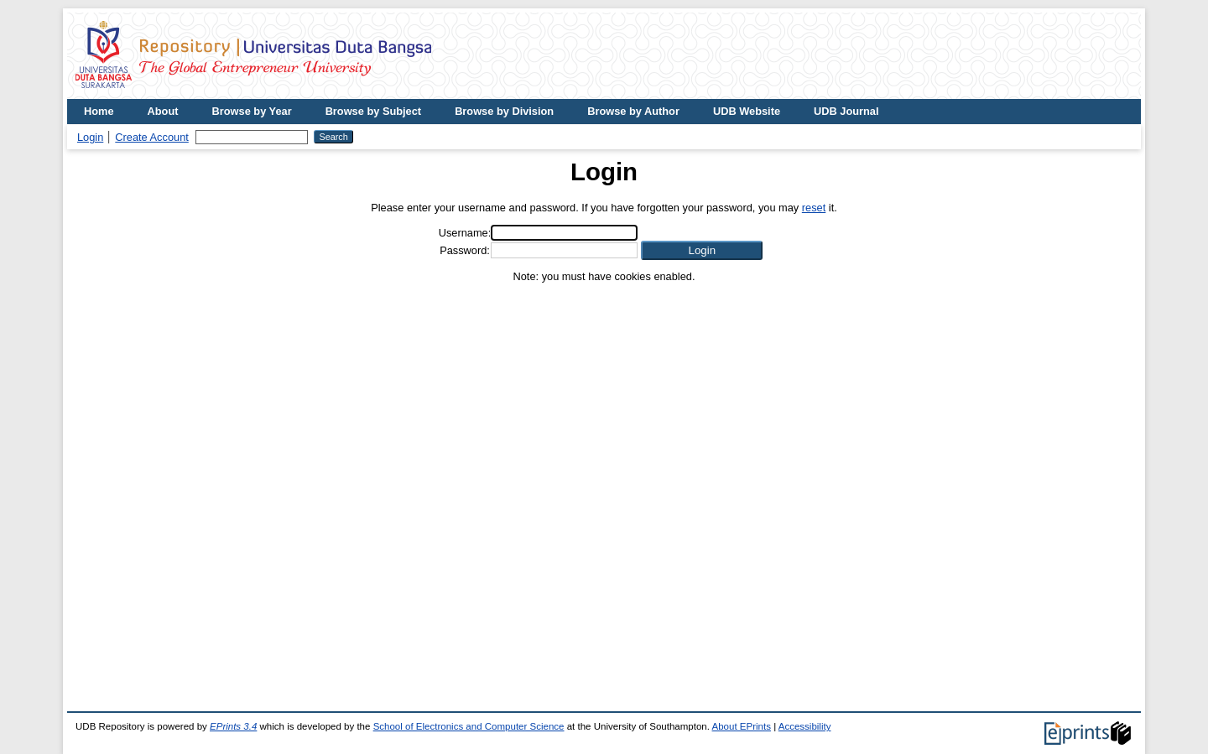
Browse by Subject (373, 111)
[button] (702, 250)
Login (90, 137)
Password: (465, 250)
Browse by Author (633, 111)
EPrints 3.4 (233, 726)
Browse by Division (504, 111)
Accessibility (804, 726)
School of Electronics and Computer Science (469, 726)
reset (813, 207)
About (163, 111)
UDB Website (746, 111)
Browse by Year (252, 111)
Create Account (152, 137)
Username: (465, 232)
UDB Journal (846, 111)
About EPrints (741, 726)
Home (99, 111)
